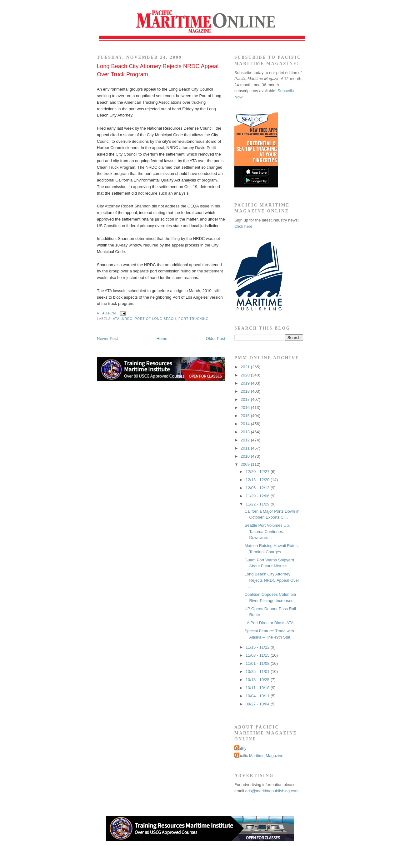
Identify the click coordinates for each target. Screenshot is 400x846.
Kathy (241, 748)
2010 (246, 456)
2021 (246, 367)
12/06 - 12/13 (258, 487)
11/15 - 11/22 (258, 647)
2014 (246, 423)
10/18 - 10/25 (258, 679)
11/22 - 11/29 (258, 504)
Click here (243, 226)
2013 (246, 432)
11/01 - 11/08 (258, 663)
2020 (246, 375)
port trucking (193, 319)
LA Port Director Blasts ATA (268, 622)
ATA (116, 319)
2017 (246, 399)
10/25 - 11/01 (258, 671)
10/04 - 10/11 (258, 696)
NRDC (127, 319)
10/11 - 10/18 (258, 687)
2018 (246, 391)
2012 (246, 440)
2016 (246, 407)
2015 (246, 415)
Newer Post (107, 338)
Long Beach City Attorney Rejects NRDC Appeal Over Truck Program (157, 70)
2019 (246, 383)
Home (162, 338)
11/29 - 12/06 (258, 496)
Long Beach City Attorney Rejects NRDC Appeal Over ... (271, 580)
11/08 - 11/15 (258, 655)
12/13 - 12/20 (258, 479)
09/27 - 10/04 (258, 704)
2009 (246, 464)
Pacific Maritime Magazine (259, 755)
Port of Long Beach (155, 319)
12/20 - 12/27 (258, 471)
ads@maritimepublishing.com (272, 791)
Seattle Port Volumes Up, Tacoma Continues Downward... (267, 531)
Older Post (215, 338)
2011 (246, 448)
